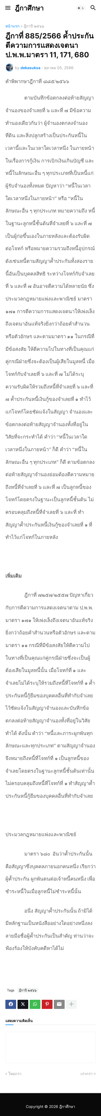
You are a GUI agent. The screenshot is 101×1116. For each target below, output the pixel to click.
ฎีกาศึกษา (29, 8)
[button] (7, 8)
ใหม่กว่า (15, 1073)
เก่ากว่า (87, 1073)
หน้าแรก (12, 26)
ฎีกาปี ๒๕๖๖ (34, 26)
